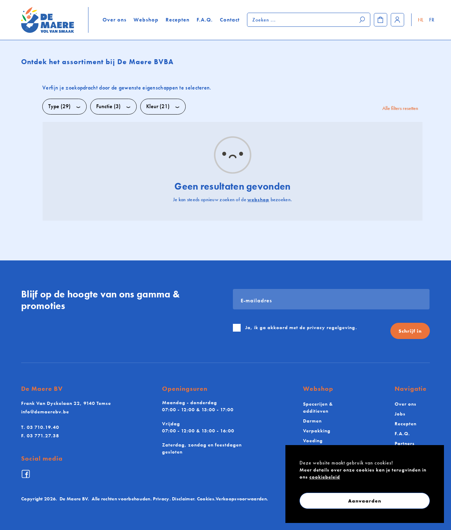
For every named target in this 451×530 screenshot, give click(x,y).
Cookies (205, 498)
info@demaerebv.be (45, 411)
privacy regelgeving (331, 327)
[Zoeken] (362, 19)
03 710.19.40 (40, 427)
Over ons (114, 19)
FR (431, 20)
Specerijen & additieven (318, 407)
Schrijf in (410, 331)
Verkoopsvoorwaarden (241, 498)
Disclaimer (183, 498)
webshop (258, 199)
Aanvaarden (364, 501)
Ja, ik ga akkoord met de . (301, 327)
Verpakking (316, 430)
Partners (405, 443)
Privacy (161, 498)
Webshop (146, 19)
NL (421, 20)
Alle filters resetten (400, 108)
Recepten (178, 19)
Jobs (400, 414)
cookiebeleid (324, 477)
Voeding (313, 440)
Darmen (312, 421)
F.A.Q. (205, 19)
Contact (230, 19)
